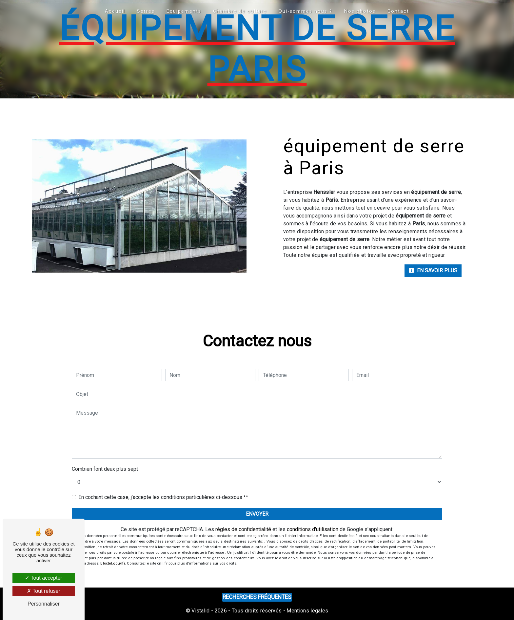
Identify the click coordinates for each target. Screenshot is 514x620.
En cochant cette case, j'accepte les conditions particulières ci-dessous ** (163, 497)
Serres (146, 11)
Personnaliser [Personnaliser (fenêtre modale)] (44, 604)
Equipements (184, 11)
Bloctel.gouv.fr (112, 563)
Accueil (115, 11)
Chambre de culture (240, 11)
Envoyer (257, 514)
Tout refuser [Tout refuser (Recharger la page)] (43, 591)
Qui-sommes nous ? (305, 11)
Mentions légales (306, 611)
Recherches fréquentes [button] (257, 597)
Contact (398, 11)
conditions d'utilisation (312, 529)
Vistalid (200, 611)
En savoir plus (433, 270)
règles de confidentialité (243, 529)
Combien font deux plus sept (105, 469)
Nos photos (360, 11)
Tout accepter (43, 578)
